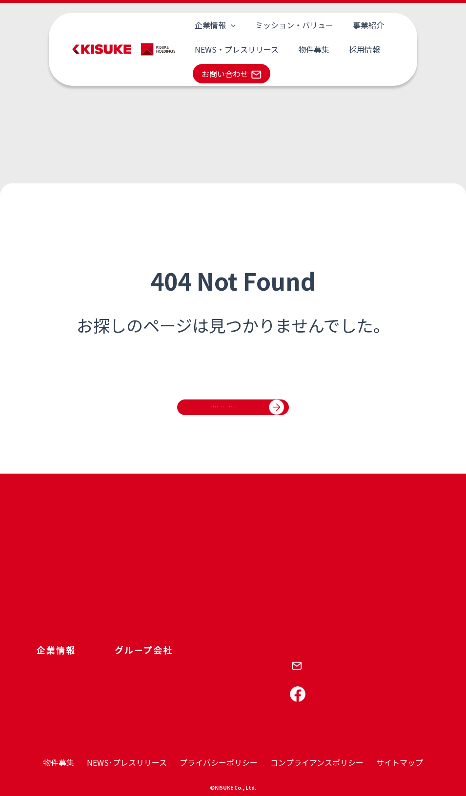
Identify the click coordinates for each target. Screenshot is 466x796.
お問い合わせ (225, 74)
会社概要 (50, 578)
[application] (225, 25)
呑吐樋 (158, 593)
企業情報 (209, 25)
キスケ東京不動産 (175, 608)
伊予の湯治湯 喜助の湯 (319, 564)
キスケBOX (250, 637)
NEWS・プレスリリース (231, 49)
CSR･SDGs (122, 593)
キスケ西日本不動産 (179, 623)
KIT (238, 593)
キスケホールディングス (185, 564)
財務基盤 (118, 578)
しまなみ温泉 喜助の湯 (319, 578)
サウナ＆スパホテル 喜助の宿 (329, 608)
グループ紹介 (57, 593)
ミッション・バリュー (277, 25)
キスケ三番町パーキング (319, 622)
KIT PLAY (247, 608)
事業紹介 (339, 25)
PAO (239, 564)
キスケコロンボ (172, 578)
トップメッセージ (64, 608)
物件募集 (296, 49)
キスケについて (60, 564)
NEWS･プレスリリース (127, 762)
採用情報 (335, 49)
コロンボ (246, 578)
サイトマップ (399, 762)
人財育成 (118, 564)
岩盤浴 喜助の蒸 (309, 593)
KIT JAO (245, 622)
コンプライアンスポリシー (317, 762)
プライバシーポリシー (219, 762)
